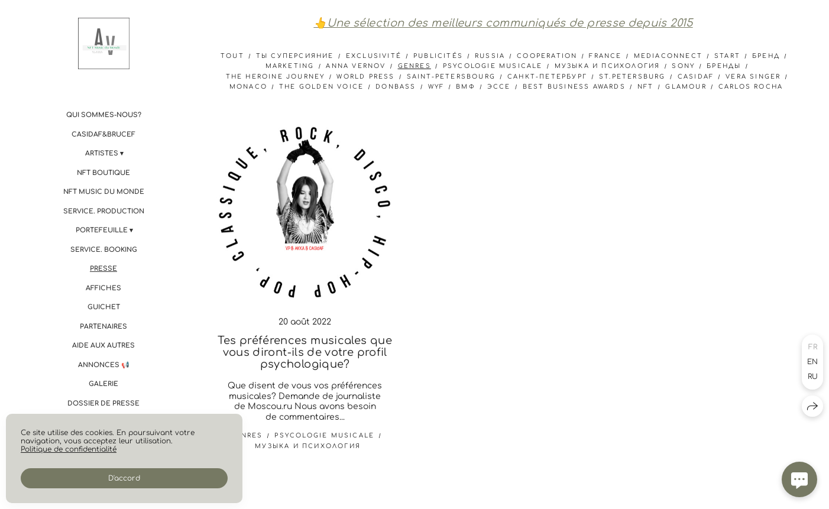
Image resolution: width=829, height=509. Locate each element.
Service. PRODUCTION (103, 211)
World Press (365, 76)
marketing (290, 66)
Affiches (103, 288)
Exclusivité (373, 56)
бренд (766, 56)
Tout (232, 56)
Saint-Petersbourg (451, 76)
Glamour (685, 86)
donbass (395, 86)
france (605, 56)
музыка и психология (607, 66)
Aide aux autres (103, 345)
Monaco (248, 86)
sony (683, 66)
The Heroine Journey (275, 76)
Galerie (103, 384)
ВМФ (465, 86)
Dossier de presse (103, 403)
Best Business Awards (574, 86)
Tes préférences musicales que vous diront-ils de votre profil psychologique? (304, 352)
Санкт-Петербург (547, 76)
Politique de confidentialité (68, 449)
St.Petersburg (632, 76)
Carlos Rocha (750, 86)
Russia (490, 56)
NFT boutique (103, 173)
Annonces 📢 (103, 365)
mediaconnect (668, 56)
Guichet (104, 307)
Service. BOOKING (103, 250)
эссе (499, 86)
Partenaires (103, 326)
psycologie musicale (493, 66)
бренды (724, 66)
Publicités (438, 56)
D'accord (124, 478)
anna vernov (356, 66)
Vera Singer (753, 76)
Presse (103, 269)
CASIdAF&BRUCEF (103, 134)
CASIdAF (696, 76)
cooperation (547, 56)
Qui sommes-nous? (103, 115)
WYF (436, 86)
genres (414, 66)
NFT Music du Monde (103, 192)
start (727, 56)
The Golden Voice (321, 86)
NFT (645, 86)
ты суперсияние (295, 56)
